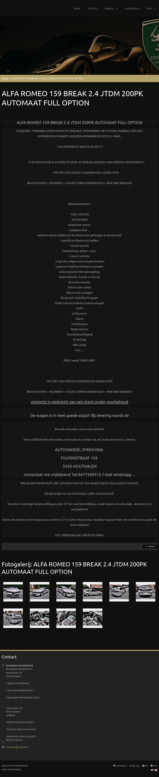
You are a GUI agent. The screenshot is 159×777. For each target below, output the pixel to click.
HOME (77, 8)
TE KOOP (92, 8)
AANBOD (109, 8)
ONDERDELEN (132, 8)
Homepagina (121, 765)
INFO (149, 8)
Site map (136, 765)
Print (155, 765)
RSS (146, 765)
